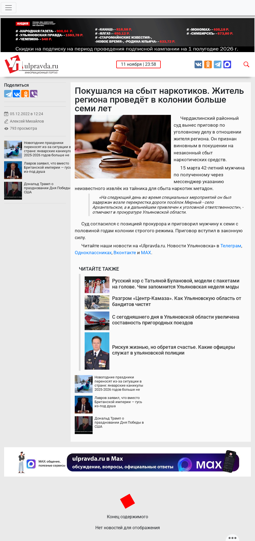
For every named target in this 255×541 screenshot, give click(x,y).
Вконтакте (124, 252)
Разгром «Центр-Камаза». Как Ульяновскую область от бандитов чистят (176, 301)
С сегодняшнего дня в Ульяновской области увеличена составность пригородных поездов (175, 320)
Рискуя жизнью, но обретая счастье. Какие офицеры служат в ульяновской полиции (173, 350)
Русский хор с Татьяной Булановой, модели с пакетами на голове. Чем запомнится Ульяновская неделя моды (175, 284)
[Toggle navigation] (8, 7)
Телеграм (230, 245)
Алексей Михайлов (27, 121)
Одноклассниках (93, 252)
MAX (146, 252)
